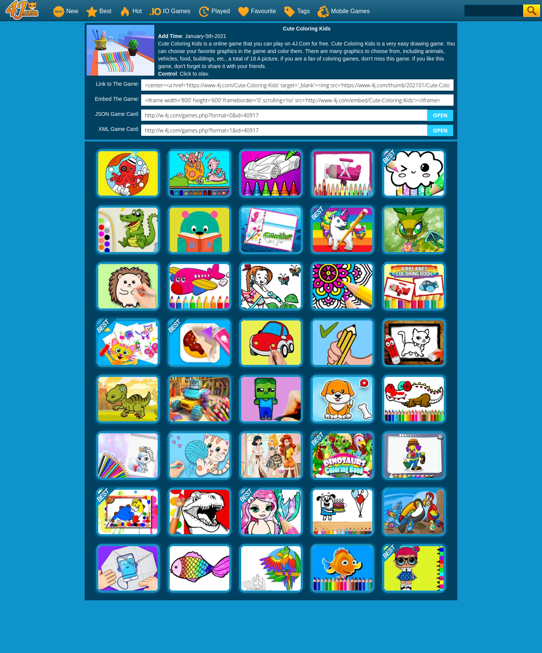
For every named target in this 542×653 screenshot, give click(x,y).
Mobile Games (343, 11)
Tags (296, 11)
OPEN (440, 115)
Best (98, 11)
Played (214, 11)
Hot (130, 11)
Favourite (257, 11)
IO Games (169, 11)
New (65, 11)
